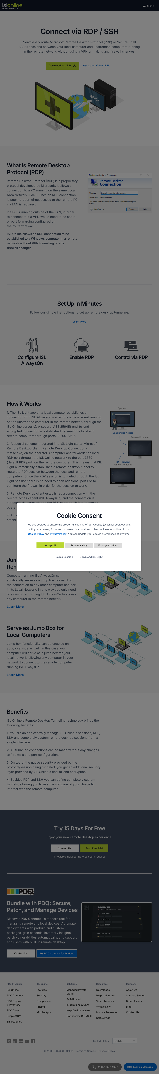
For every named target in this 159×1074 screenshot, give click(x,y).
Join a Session (64, 556)
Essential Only (79, 545)
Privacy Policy (58, 533)
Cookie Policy (36, 533)
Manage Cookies (108, 545)
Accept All (50, 545)
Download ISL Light (91, 556)
